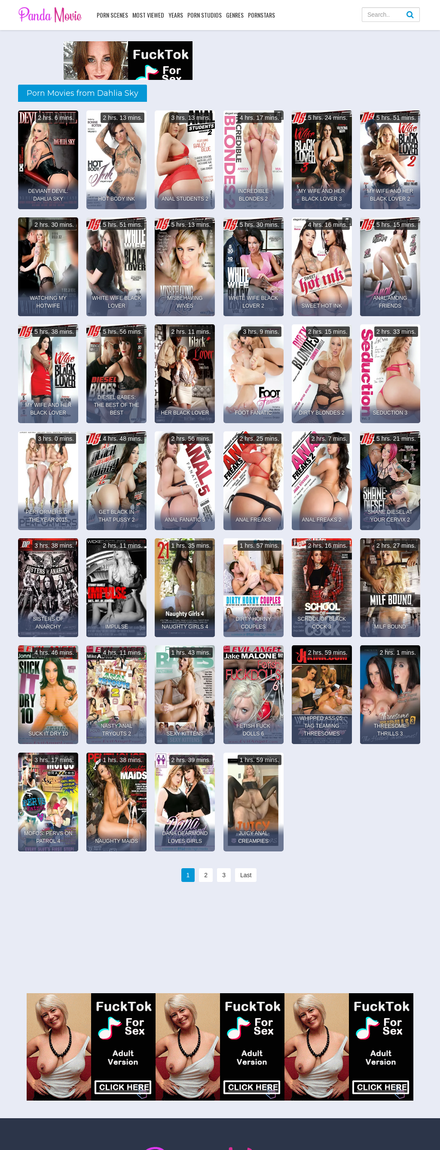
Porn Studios (204, 14)
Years (175, 14)
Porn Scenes (112, 14)
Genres (235, 14)
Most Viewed (148, 14)
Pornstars (261, 14)
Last (245, 875)
